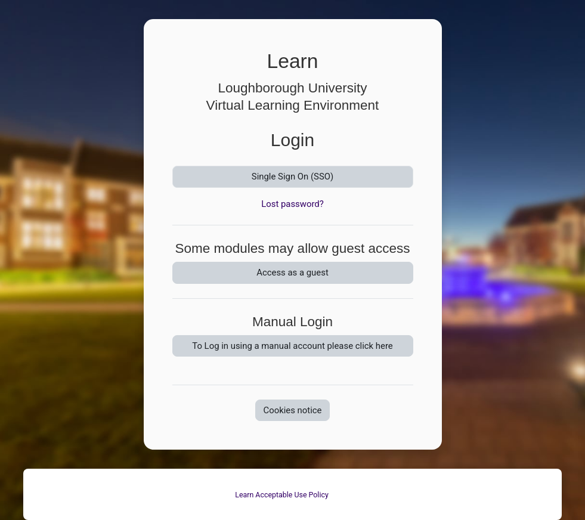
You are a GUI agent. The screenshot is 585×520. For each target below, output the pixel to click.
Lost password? (292, 204)
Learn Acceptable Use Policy (282, 494)
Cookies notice (292, 410)
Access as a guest (292, 272)
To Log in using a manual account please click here (292, 346)
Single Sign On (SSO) (292, 176)
